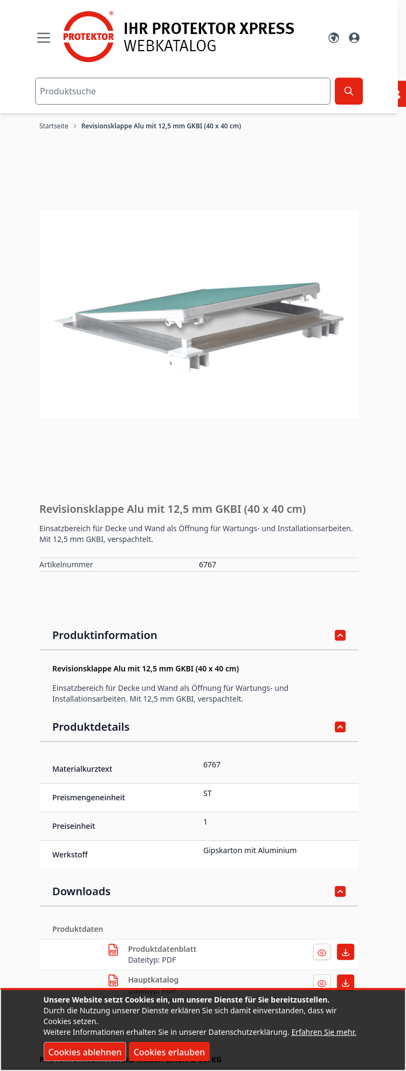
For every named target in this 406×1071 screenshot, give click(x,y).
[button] (199, 313)
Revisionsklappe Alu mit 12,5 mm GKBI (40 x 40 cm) (161, 126)
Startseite (53, 126)
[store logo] (189, 36)
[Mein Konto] (354, 37)
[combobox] (183, 91)
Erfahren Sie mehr (322, 1032)
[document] (203, 1030)
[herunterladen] (113, 950)
